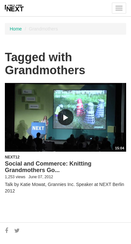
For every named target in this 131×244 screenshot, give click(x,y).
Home (16, 28)
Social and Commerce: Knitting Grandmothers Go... (48, 166)
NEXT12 (12, 157)
